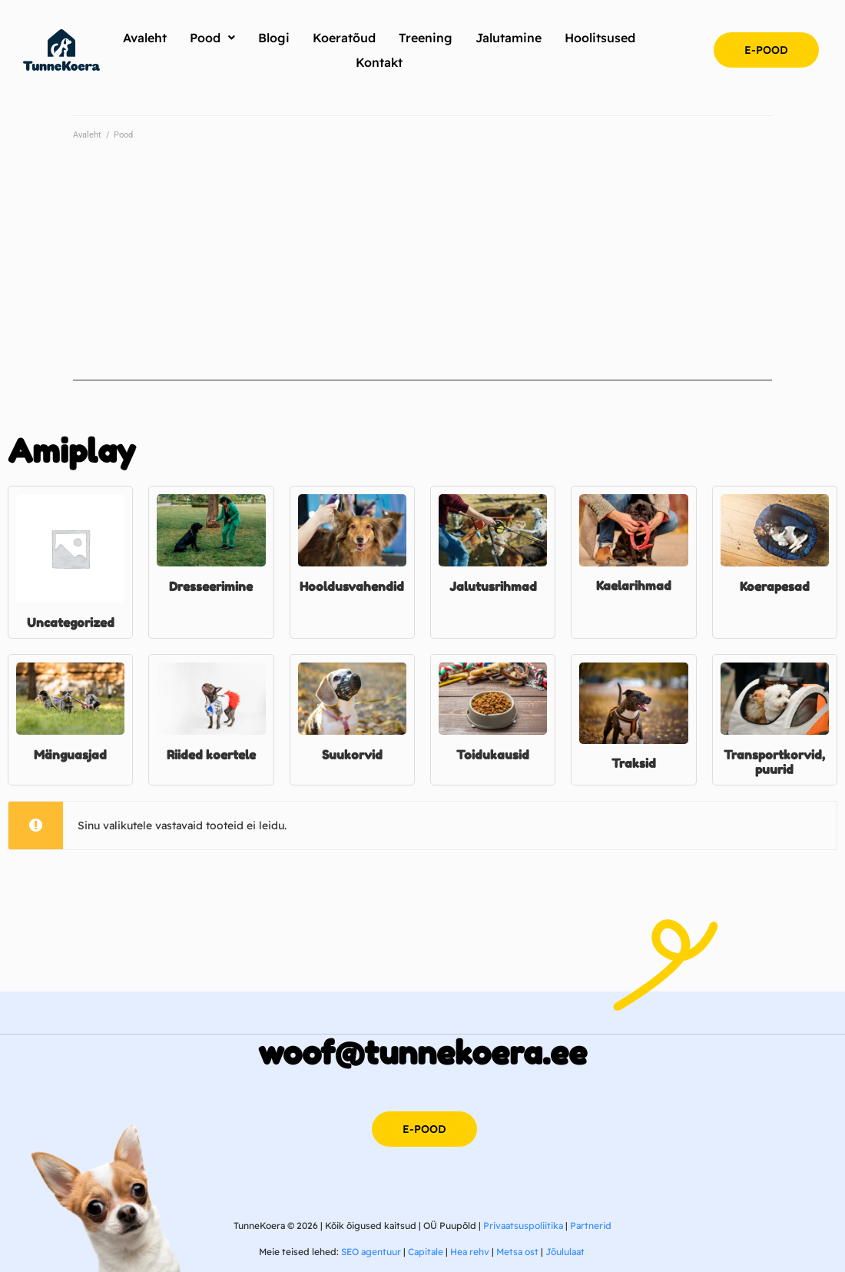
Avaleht (87, 135)
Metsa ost (517, 1251)
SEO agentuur (371, 1251)
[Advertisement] (422, 272)
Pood (123, 135)
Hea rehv (469, 1251)
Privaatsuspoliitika (523, 1225)
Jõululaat (565, 1251)
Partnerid (590, 1225)
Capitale (425, 1251)
